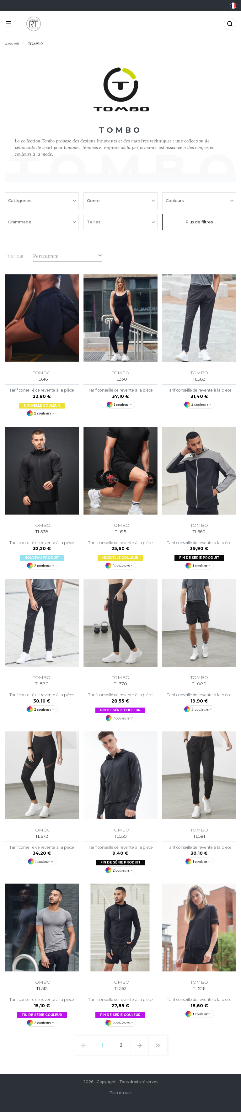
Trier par (14, 256)
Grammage (20, 221)
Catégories (20, 200)
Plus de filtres (199, 221)
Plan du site (121, 1092)
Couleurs (175, 200)
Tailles (94, 221)
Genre (94, 200)
